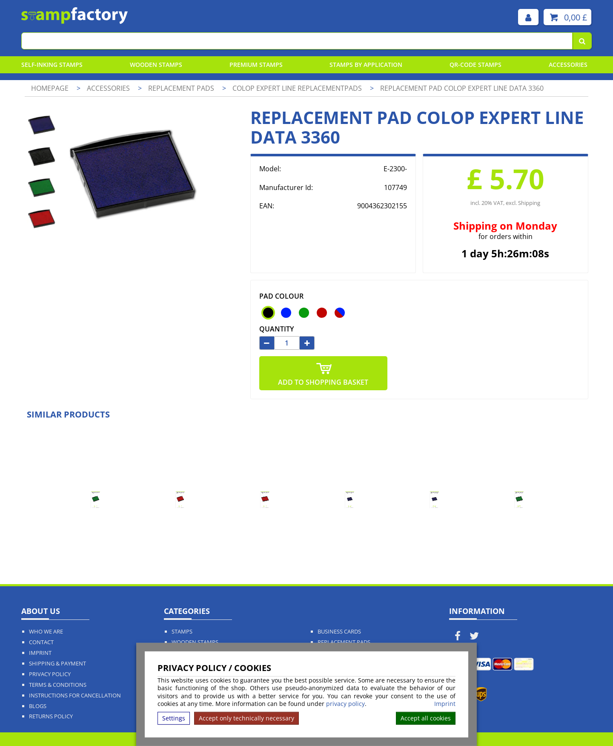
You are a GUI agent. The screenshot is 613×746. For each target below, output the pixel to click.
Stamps (182, 631)
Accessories (568, 64)
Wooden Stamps (156, 64)
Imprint (444, 704)
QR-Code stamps (475, 64)
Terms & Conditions (57, 685)
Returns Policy (51, 716)
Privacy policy (50, 674)
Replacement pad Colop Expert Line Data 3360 (462, 88)
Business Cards (339, 631)
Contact (41, 642)
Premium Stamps (256, 64)
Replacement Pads (344, 642)
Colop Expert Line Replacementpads (298, 88)
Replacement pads (182, 88)
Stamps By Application (365, 64)
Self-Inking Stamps (52, 64)
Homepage (50, 88)
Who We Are (46, 631)
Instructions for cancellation (75, 695)
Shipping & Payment (57, 663)
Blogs (37, 706)
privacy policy (345, 704)
